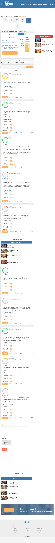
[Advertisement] (17, 461)
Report (31, 97)
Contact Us (50, 4)
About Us (39, 526)
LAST (22, 474)
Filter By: (3, 62)
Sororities (35, 4)
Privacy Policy (39, 530)
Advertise (27, 526)
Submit (4, 449)
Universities (22, 4)
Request (45, 4)
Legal (39, 532)
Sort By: (16, 62)
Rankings (40, 4)
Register (49, 2)
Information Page (5, 40)
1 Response (11, 231)
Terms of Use (39, 528)
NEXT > (17, 474)
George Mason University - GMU (10, 42)
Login (45, 2)
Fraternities (28, 4)
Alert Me (29, 67)
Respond (5, 97)
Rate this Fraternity (9, 53)
